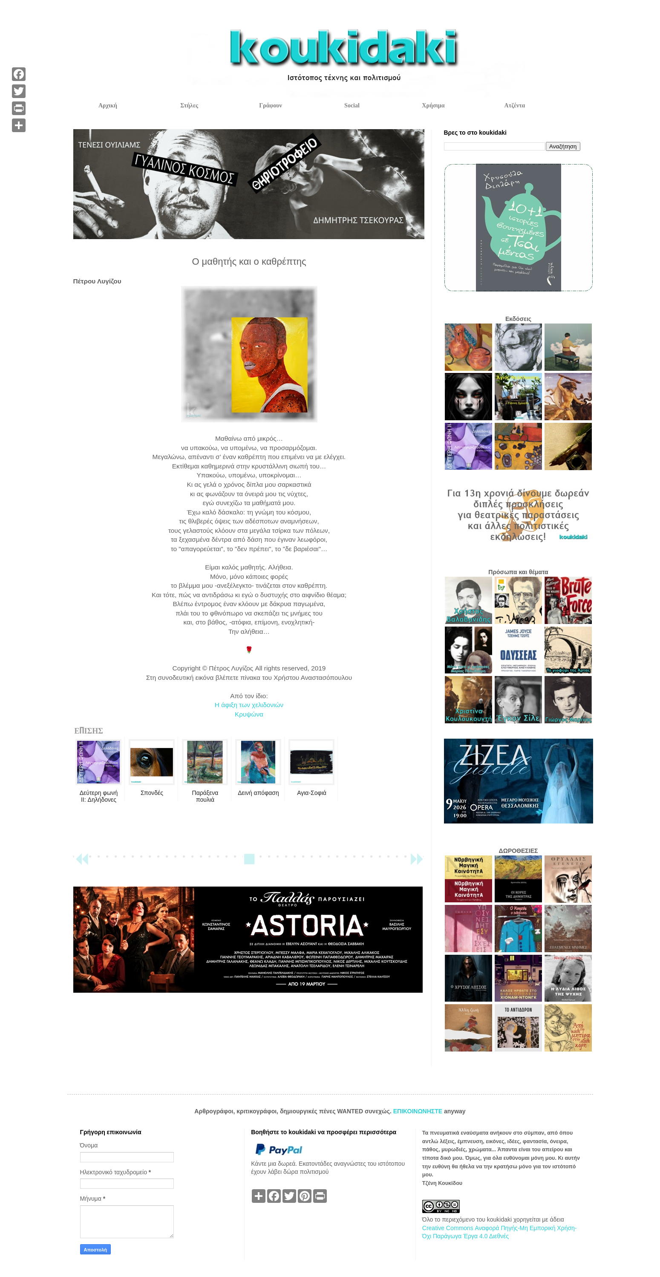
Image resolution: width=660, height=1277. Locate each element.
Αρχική (107, 105)
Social (352, 105)
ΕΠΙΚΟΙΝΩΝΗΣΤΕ (418, 1111)
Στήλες (189, 105)
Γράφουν (270, 105)
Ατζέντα (514, 105)
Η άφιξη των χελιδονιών (249, 704)
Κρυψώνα (249, 714)
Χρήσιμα (433, 105)
